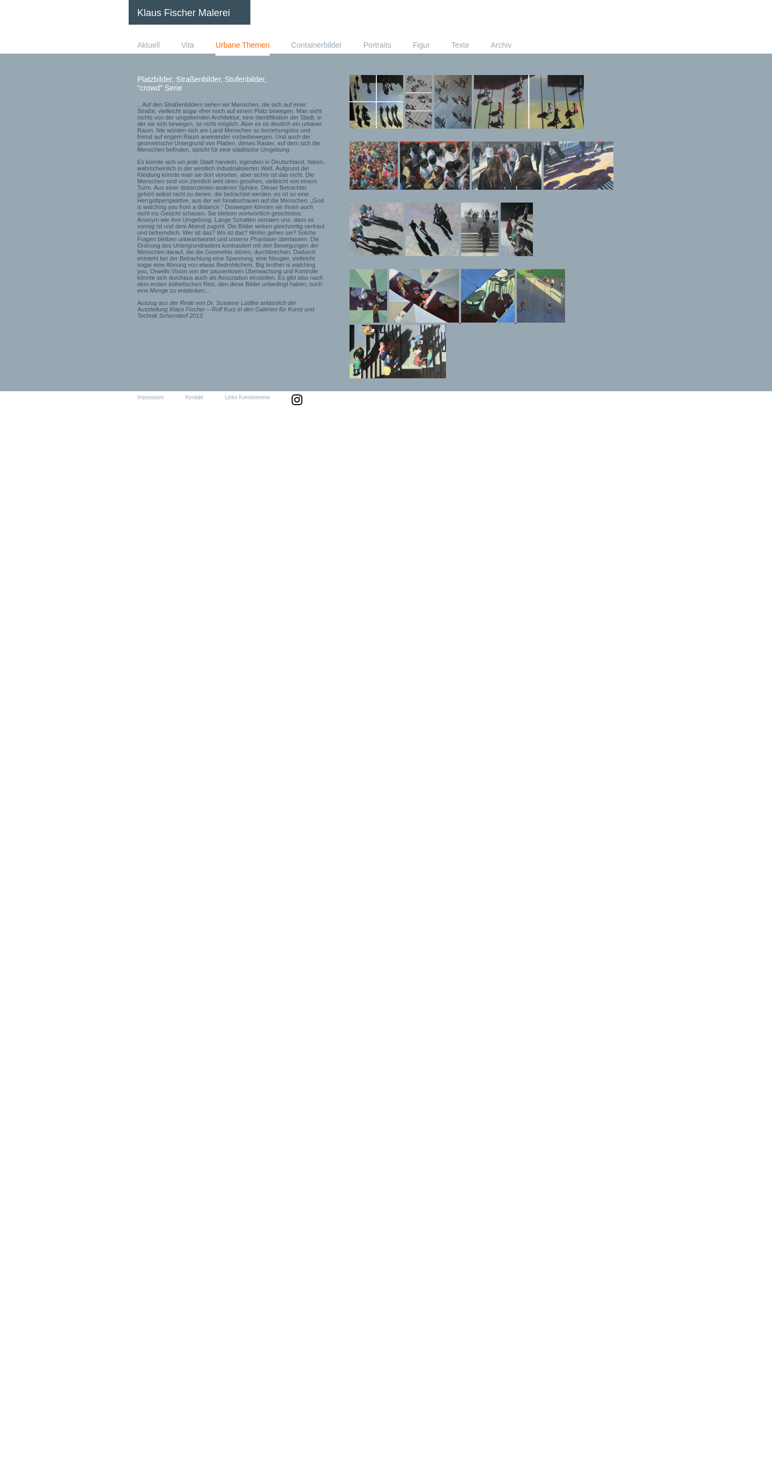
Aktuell (148, 45)
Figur (421, 45)
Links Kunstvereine (247, 397)
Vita (187, 45)
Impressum (150, 397)
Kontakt (194, 397)
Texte (460, 45)
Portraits (377, 45)
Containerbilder (316, 45)
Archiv (501, 45)
